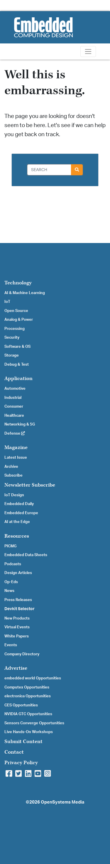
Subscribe (13, 475)
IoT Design (14, 495)
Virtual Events (17, 627)
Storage (11, 355)
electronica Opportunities (27, 696)
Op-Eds (11, 582)
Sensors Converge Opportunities (34, 723)
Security (11, 337)
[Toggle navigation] (88, 51)
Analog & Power (18, 319)
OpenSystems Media (62, 802)
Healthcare (14, 415)
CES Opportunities (21, 705)
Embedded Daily (19, 504)
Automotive (15, 388)
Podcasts (12, 564)
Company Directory (21, 654)
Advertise (15, 668)
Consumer (13, 406)
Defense (14, 433)
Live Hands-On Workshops (28, 732)
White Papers (16, 636)
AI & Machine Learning (24, 293)
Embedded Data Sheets (25, 555)
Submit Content (23, 741)
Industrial (12, 397)
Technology (18, 282)
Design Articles (18, 573)
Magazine (16, 447)
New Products (17, 618)
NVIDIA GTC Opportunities (28, 714)
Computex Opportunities (26, 687)
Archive (11, 466)
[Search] (49, 169)
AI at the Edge (17, 522)
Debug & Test (16, 364)
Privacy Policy (21, 762)
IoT (7, 301)
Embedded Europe (21, 513)
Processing (14, 328)
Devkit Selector (19, 609)
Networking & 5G (19, 424)
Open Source (16, 311)
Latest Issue (15, 457)
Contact (14, 752)
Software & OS (17, 346)
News (9, 591)
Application (18, 378)
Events (10, 645)
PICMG (10, 546)
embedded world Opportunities (32, 678)
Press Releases (18, 600)
